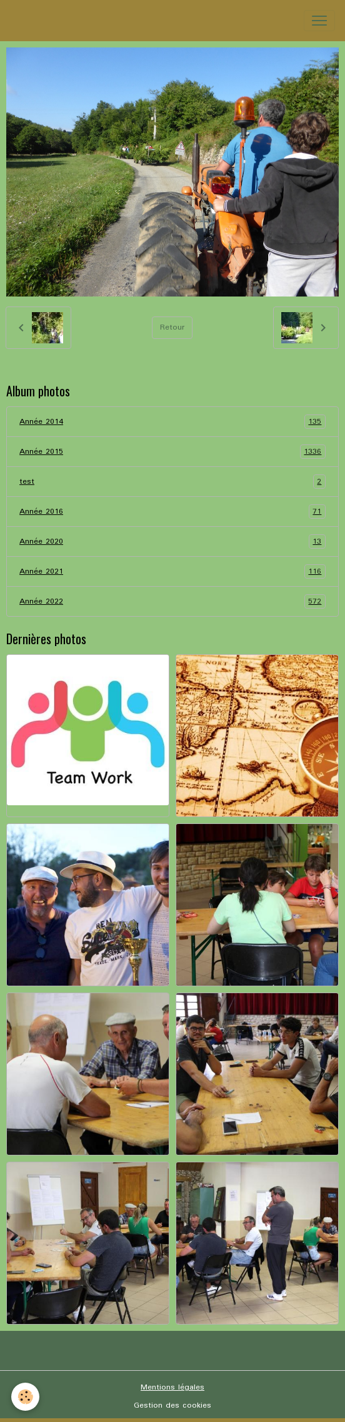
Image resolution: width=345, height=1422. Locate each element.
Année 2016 (172, 511)
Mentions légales (172, 1387)
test (172, 481)
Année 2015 (172, 451)
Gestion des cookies (172, 1405)
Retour (172, 327)
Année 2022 (172, 601)
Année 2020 (172, 541)
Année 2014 (172, 421)
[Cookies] (25, 1397)
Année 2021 (172, 571)
